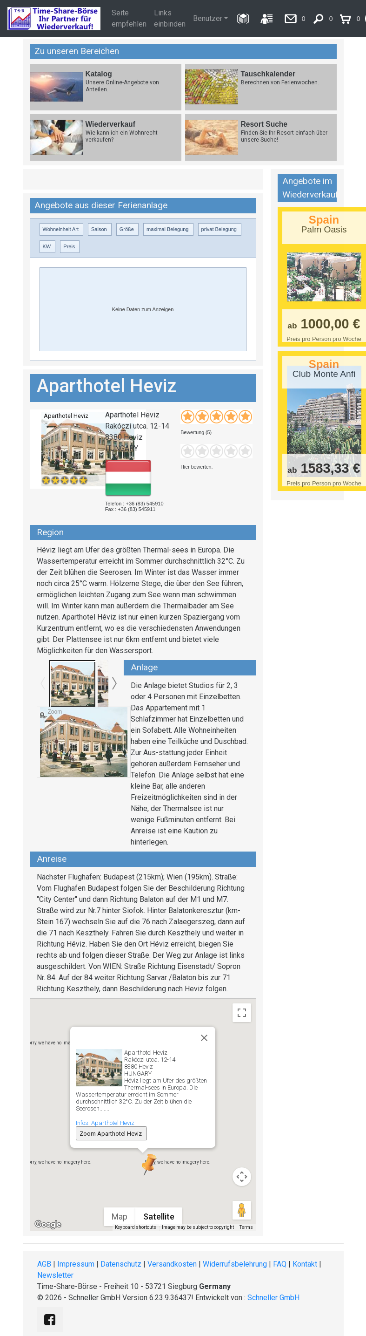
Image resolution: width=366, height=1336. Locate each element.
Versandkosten (172, 1264)
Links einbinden (170, 18)
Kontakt (305, 1264)
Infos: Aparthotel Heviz (105, 1122)
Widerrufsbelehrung (235, 1264)
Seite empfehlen (129, 18)
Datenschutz (120, 1264)
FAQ (279, 1264)
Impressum (75, 1264)
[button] (143, 1165)
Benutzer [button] (207, 18)
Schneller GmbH (273, 1297)
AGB (44, 1264)
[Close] (204, 1038)
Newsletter (55, 1275)
